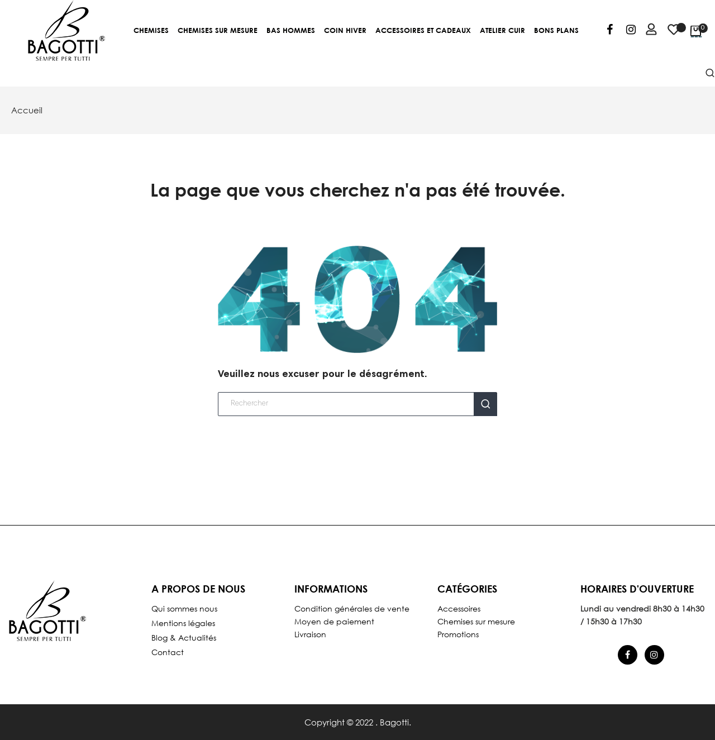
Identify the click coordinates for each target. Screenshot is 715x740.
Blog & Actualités (183, 637)
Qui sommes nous (184, 608)
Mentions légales (183, 623)
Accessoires (458, 608)
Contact (167, 652)
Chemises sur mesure (476, 621)
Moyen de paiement (334, 621)
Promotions (458, 634)
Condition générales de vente (351, 608)
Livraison (310, 634)
